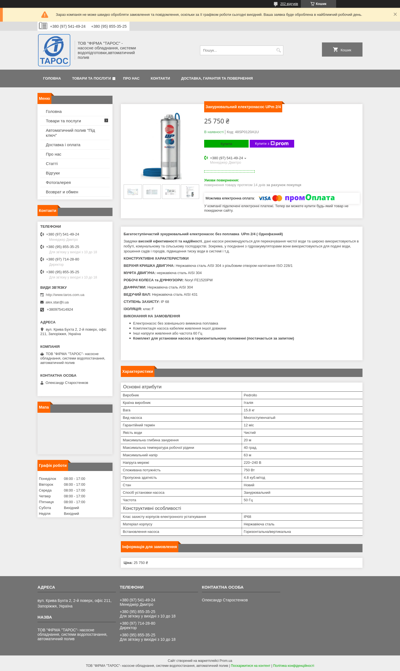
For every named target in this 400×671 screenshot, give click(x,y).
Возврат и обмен (62, 191)
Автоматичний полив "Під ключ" (70, 133)
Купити (226, 144)
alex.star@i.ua (57, 302)
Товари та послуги (91, 78)
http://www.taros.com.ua (65, 295)
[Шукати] (278, 50)
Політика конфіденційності (293, 666)
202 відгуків (289, 4)
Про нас (131, 78)
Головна (52, 78)
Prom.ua (226, 661)
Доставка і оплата (63, 144)
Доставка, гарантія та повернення (217, 78)
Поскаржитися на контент (250, 666)
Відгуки (53, 173)
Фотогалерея (58, 182)
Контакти (160, 78)
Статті (52, 163)
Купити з (272, 143)
